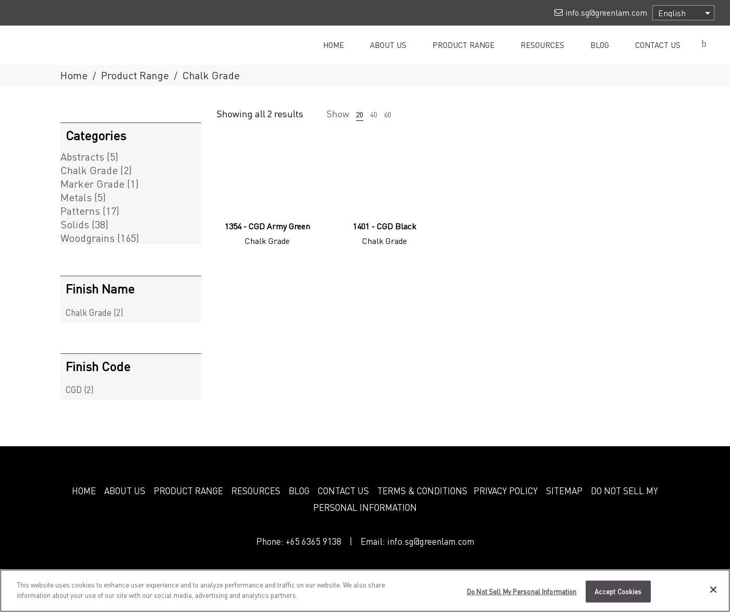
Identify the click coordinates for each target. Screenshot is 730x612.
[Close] (713, 594)
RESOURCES (255, 490)
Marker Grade (92, 183)
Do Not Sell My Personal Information (522, 596)
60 (387, 114)
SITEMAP (564, 490)
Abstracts (82, 156)
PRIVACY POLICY (506, 490)
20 (359, 114)
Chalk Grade (89, 170)
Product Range (135, 75)
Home (74, 75)
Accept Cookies (618, 596)
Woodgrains (87, 237)
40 (373, 114)
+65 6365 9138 (313, 541)
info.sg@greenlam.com (430, 541)
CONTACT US (343, 490)
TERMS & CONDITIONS (422, 490)
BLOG (299, 490)
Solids (74, 224)
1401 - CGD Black (384, 226)
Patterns (80, 210)
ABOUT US (124, 490)
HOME (84, 490)
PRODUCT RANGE (188, 490)
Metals (76, 197)
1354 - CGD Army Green (267, 226)
